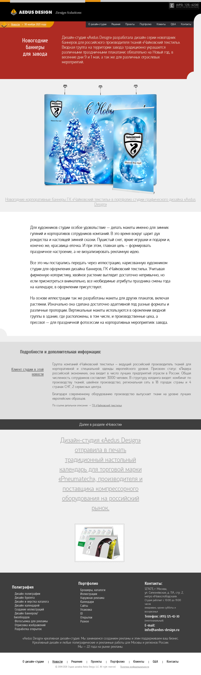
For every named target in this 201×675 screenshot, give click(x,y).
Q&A (173, 24)
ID (81, 613)
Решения (115, 24)
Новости (57, 661)
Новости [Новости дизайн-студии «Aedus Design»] (15, 24)
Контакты (186, 24)
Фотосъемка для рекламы (31, 621)
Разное (84, 621)
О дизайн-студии (97, 24)
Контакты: (153, 583)
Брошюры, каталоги (92, 590)
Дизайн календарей (27, 605)
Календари (87, 602)
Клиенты (161, 24)
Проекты (130, 24)
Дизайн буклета (25, 597)
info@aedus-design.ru (162, 630)
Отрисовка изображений (30, 625)
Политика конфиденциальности (134, 666)
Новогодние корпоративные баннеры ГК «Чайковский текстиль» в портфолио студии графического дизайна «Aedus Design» (100, 199)
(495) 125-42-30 (169, 616)
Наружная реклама (92, 598)
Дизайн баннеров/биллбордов (26, 615)
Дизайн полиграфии (27, 594)
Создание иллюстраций (29, 609)
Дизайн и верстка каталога (32, 601)
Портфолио (146, 24)
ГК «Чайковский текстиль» (107, 405)
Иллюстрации (88, 594)
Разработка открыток (28, 629)
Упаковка (86, 609)
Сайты (84, 606)
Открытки (86, 617)
